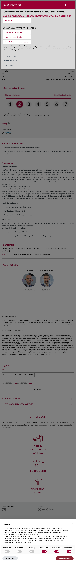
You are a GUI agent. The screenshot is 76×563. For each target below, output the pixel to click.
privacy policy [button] (19, 530)
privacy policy (8, 65)
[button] (72, 523)
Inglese (70, 5)
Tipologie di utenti (10, 57)
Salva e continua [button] (64, 558)
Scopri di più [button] (10, 558)
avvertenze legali (10, 61)
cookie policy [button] (34, 534)
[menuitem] (17, 20)
